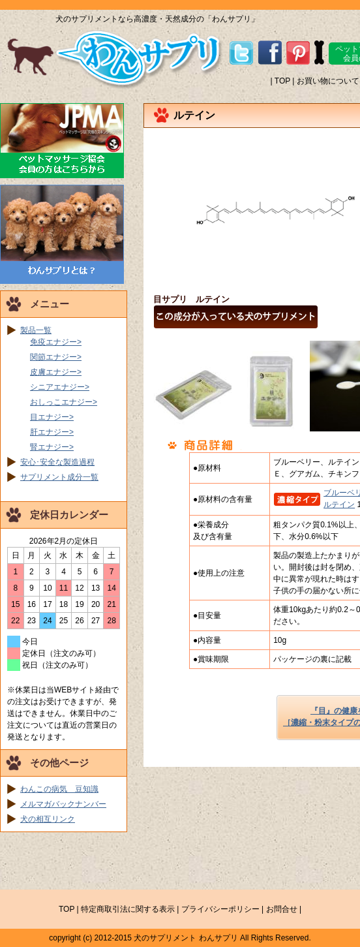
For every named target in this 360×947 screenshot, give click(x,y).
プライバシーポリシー (220, 909)
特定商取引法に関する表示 (128, 909)
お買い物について (328, 80)
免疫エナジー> (56, 342)
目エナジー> (52, 417)
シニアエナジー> (59, 387)
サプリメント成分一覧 (59, 477)
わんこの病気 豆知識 (59, 789)
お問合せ (281, 909)
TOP (282, 80)
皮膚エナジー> (56, 372)
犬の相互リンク (47, 819)
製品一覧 (36, 330)
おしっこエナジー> (63, 402)
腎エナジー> (52, 447)
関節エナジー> (56, 357)
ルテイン (339, 504)
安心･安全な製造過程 (57, 462)
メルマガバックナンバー (63, 804)
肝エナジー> (52, 432)
